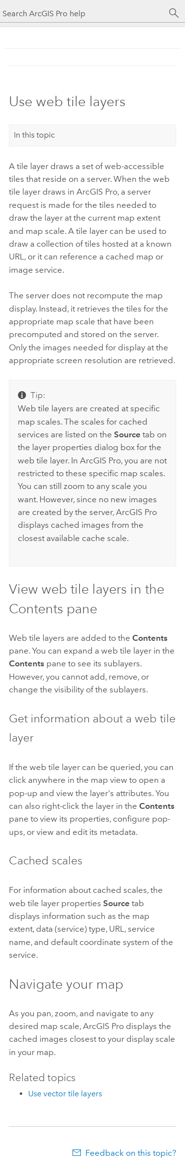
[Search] (174, 13)
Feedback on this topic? (130, 1153)
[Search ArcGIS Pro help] (82, 13)
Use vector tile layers (65, 1093)
